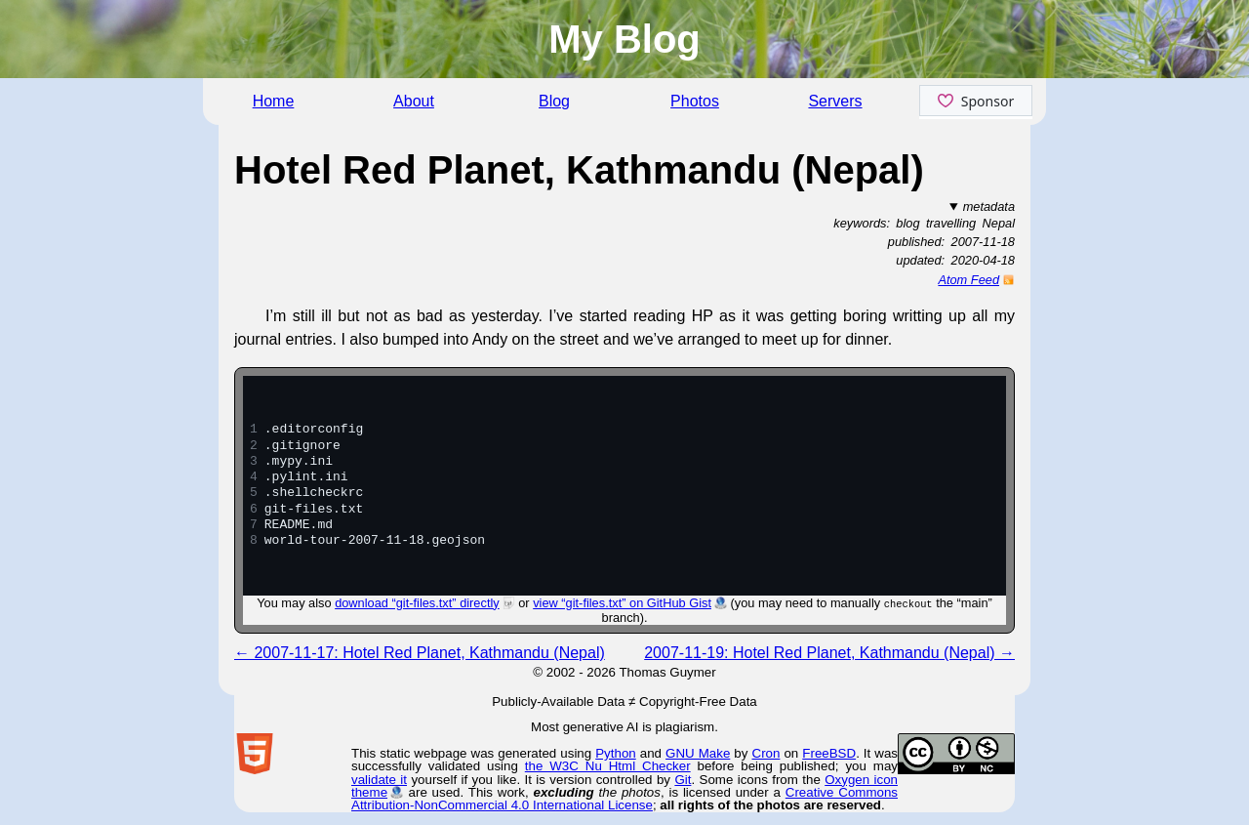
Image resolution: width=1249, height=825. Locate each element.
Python (615, 753)
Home (274, 101)
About (413, 101)
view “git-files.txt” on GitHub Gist (622, 603)
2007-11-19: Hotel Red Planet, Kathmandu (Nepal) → (829, 652)
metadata (989, 206)
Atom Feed (968, 279)
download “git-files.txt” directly (417, 603)
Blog (554, 101)
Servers (835, 101)
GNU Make (697, 753)
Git (682, 779)
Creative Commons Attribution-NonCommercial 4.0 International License (624, 798)
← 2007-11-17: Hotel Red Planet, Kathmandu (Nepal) (419, 652)
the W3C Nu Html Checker (608, 766)
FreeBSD (829, 753)
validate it (379, 779)
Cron (766, 753)
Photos (694, 101)
